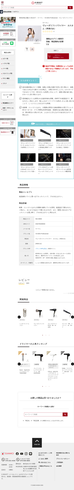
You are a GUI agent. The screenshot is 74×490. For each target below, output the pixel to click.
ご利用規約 (59, 462)
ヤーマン (45, 23)
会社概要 (59, 466)
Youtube (21, 453)
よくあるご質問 (43, 458)
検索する (70, 7)
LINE (30, 453)
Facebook (17, 453)
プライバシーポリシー (63, 458)
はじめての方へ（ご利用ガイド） (45, 454)
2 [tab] (46, 337)
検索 (65, 414)
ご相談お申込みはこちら (45, 467)
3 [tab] (49, 337)
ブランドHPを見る (41, 248)
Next (72, 317)
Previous (19, 317)
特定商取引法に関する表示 (63, 454)
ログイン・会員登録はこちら (58, 56)
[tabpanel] (29, 33)
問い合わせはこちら (44, 462)
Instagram (26, 453)
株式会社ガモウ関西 (29, 463)
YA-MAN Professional (41, 233)
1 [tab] (43, 337)
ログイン (16, 11)
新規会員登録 (7, 12)
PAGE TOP (37, 444)
